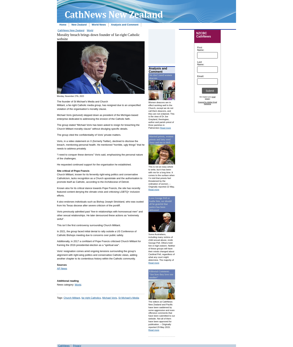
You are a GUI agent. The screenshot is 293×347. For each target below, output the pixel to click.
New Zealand (78, 24)
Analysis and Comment (124, 24)
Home (62, 24)
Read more (165, 128)
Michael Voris (109, 297)
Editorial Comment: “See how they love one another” (161, 274)
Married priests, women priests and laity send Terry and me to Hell (161, 139)
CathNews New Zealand (71, 30)
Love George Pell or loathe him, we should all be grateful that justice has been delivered (160, 204)
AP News (62, 268)
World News (99, 24)
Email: (199, 76)
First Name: (199, 48)
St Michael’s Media (128, 297)
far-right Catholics (91, 297)
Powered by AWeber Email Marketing (207, 103)
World (90, 30)
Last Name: (199, 63)
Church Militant (72, 297)
